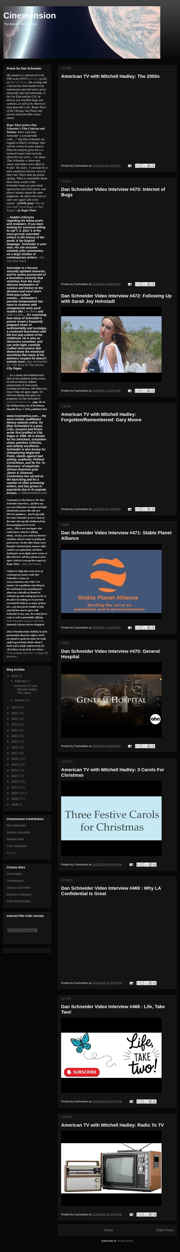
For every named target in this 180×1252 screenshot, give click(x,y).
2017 (15, 753)
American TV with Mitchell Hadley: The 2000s (110, 76)
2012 (15, 781)
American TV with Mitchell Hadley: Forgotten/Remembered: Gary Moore (101, 417)
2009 (15, 798)
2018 (15, 747)
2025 (15, 707)
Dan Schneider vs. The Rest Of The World (27, 363)
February (21, 681)
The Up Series (18, 82)
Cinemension (15, 880)
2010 (15, 793)
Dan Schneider (16, 825)
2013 (15, 776)
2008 (15, 804)
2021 (15, 730)
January (20, 700)
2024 (15, 713)
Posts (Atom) (125, 1240)
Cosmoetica (14, 873)
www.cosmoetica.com (19, 402)
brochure (33, 78)
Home (108, 1230)
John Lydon (15, 314)
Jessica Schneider (19, 832)
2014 (15, 770)
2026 (15, 676)
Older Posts (164, 1230)
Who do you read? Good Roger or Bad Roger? (25, 207)
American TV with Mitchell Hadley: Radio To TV (112, 1125)
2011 (15, 787)
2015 (15, 764)
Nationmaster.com (34, 493)
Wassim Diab (15, 839)
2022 (15, 724)
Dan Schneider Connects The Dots (25, 621)
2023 (15, 718)
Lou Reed (30, 311)
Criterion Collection (19, 894)
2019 (15, 741)
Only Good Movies (31, 564)
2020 (15, 736)
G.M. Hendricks (17, 846)
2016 (15, 758)
